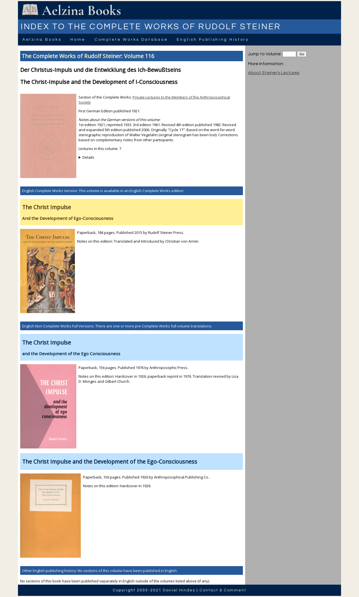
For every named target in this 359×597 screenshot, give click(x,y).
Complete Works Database (131, 40)
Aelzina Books (41, 40)
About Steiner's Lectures (274, 72)
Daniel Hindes (179, 590)
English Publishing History (213, 40)
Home (78, 40)
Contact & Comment (222, 590)
